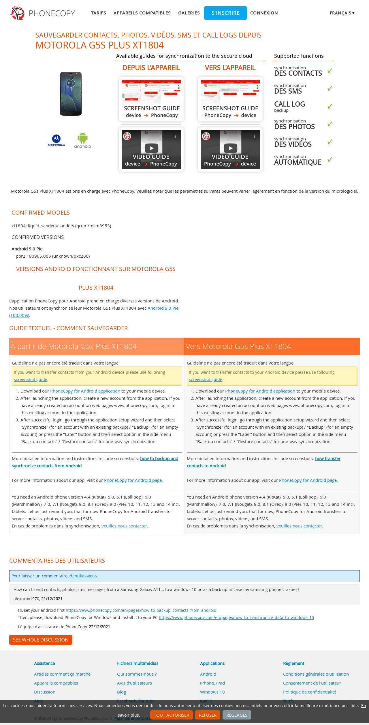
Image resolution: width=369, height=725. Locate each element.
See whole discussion (41, 640)
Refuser (207, 715)
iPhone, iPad (212, 683)
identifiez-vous (83, 576)
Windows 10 (212, 692)
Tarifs (98, 13)
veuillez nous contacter (124, 526)
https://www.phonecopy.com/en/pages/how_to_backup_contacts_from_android (141, 610)
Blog (121, 692)
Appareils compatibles (142, 13)
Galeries (188, 13)
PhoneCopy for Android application (85, 391)
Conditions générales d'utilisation (316, 674)
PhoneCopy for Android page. (133, 480)
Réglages (236, 715)
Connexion (264, 13)
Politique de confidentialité (309, 692)
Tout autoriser (171, 715)
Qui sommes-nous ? (137, 674)
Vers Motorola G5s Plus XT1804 (230, 99)
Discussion (44, 692)
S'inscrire (226, 13)
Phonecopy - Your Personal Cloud (43, 13)
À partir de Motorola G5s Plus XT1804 (151, 99)
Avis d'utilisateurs (134, 683)
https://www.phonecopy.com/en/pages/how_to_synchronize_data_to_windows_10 (236, 617)
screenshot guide (30, 379)
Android (208, 674)
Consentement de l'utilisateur (312, 683)
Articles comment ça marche (62, 674)
